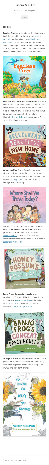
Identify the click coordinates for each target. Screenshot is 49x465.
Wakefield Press (10, 235)
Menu (25, 17)
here (30, 120)
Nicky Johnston (17, 179)
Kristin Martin (24, 5)
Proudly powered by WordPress (14, 460)
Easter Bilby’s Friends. (12, 242)
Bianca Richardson (20, 117)
